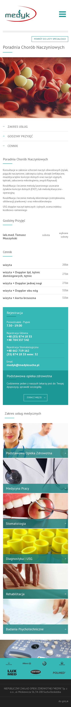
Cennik (13, 146)
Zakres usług (18, 126)
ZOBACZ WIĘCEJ (34, 397)
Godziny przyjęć (20, 136)
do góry (63, 701)
